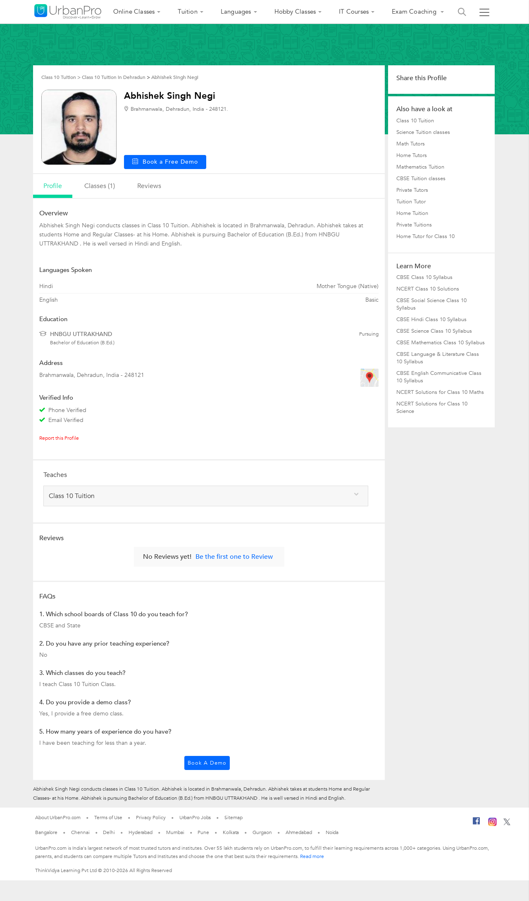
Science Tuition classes (423, 132)
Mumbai (175, 832)
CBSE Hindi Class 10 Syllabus (431, 319)
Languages (236, 11)
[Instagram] (492, 824)
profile (52, 186)
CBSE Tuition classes (421, 178)
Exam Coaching (415, 11)
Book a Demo (207, 763)
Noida (332, 832)
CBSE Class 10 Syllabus (424, 277)
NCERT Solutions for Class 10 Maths (440, 392)
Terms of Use (108, 817)
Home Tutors (411, 155)
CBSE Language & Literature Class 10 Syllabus (437, 357)
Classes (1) (99, 186)
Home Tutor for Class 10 (425, 236)
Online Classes (134, 11)
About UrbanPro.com (58, 817)
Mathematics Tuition (420, 167)
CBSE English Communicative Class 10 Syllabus (438, 376)
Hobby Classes (295, 11)
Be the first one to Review (234, 556)
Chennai (80, 832)
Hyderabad (141, 832)
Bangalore (46, 832)
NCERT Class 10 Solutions (427, 289)
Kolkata (231, 832)
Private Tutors (412, 190)
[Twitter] (506, 823)
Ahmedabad (299, 832)
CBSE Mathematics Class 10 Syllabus (440, 342)
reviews (149, 186)
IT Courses (354, 11)
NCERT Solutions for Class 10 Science (431, 407)
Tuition (187, 11)
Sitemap (233, 817)
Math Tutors (410, 144)
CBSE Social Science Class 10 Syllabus (431, 304)
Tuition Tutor (411, 201)
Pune (203, 832)
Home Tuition (412, 213)
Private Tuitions (414, 225)
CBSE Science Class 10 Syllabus (434, 331)
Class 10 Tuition (415, 120)
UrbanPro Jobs (195, 817)
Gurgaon (262, 832)
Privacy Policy (151, 817)
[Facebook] (476, 824)
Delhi (109, 832)
